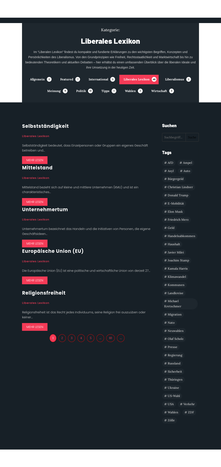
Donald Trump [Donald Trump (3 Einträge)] (178, 195)
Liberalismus (174, 79)
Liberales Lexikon (137, 79)
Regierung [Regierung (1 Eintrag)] (175, 355)
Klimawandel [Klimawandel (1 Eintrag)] (177, 277)
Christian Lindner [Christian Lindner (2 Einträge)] (180, 187)
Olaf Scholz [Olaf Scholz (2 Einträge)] (175, 339)
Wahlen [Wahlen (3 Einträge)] (173, 412)
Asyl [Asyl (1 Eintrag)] (171, 171)
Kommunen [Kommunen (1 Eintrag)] (176, 285)
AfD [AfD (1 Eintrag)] (170, 163)
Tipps (105, 91)
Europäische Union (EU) (53, 251)
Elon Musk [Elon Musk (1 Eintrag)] (175, 212)
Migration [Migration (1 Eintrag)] (175, 314)
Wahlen (130, 91)
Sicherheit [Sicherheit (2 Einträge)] (175, 371)
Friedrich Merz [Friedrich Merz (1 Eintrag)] (178, 220)
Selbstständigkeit (45, 126)
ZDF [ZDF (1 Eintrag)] (191, 412)
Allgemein (37, 79)
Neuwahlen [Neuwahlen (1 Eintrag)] (176, 331)
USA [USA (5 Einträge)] (171, 404)
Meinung (54, 91)
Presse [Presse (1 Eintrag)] (172, 347)
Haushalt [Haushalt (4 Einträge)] (174, 244)
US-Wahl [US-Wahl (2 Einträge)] (174, 396)
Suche (192, 137)
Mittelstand (37, 167)
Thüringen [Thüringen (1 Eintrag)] (175, 379)
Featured (66, 79)
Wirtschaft (159, 91)
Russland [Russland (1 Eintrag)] (174, 363)
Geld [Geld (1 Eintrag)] (171, 228)
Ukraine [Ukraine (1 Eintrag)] (173, 388)
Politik (81, 91)
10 (110, 338)
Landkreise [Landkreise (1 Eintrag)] (175, 293)
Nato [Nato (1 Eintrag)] (171, 323)
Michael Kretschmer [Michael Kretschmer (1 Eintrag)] (172, 303)
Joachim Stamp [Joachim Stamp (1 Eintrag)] (178, 260)
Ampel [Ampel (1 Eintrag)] (187, 163)
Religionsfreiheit (44, 293)
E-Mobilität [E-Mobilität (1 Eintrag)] (176, 203)
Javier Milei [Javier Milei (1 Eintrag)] (176, 252)
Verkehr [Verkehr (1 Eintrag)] (189, 404)
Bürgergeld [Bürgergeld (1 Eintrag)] (175, 179)
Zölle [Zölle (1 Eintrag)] (171, 420)
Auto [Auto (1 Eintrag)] (186, 171)
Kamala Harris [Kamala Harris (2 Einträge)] (178, 268)
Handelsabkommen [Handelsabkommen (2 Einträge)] (181, 236)
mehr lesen (34, 160)
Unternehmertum (45, 209)
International (98, 79)
